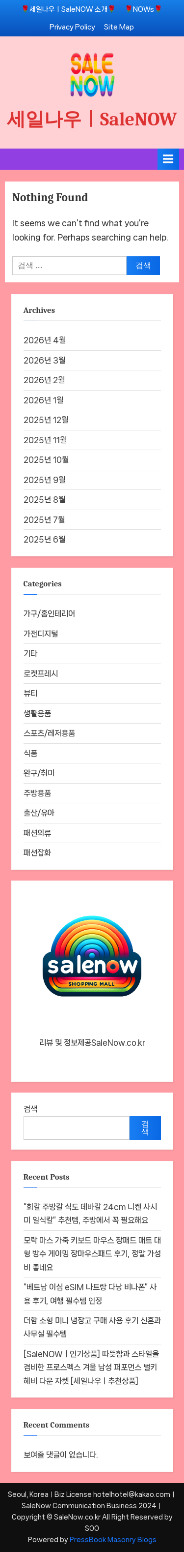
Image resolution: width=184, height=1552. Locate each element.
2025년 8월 (44, 499)
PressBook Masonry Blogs (113, 1539)
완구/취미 (39, 773)
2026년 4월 (45, 340)
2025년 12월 (46, 420)
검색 (30, 1109)
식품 (30, 753)
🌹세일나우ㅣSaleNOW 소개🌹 (68, 9)
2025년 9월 (44, 480)
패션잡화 (37, 853)
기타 (30, 653)
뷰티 (30, 693)
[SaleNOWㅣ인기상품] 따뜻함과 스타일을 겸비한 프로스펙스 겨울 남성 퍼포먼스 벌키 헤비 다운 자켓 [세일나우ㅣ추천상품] (91, 1367)
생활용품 (37, 713)
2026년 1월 (43, 400)
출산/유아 (39, 813)
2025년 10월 (46, 460)
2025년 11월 (45, 440)
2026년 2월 (44, 380)
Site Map (119, 26)
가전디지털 (41, 634)
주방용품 (37, 793)
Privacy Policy (72, 26)
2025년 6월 (44, 539)
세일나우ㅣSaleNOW (92, 119)
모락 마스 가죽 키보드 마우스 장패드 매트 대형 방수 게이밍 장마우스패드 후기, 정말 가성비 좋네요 (92, 1254)
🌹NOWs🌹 (143, 9)
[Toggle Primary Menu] (168, 159)
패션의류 (37, 833)
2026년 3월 (44, 360)
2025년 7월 (44, 520)
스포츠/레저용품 (49, 733)
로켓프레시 (41, 673)
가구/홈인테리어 (49, 613)
